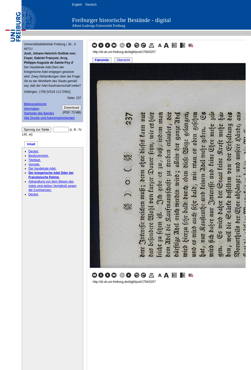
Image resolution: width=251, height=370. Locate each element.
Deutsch (91, 4)
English (77, 4)
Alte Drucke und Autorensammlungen (49, 118)
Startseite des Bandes (39, 113)
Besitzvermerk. (38, 156)
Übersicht (123, 60)
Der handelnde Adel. (42, 168)
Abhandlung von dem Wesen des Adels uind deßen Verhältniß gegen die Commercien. (52, 186)
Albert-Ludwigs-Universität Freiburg (98, 26)
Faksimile (102, 60)
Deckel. (33, 151)
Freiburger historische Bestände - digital (121, 20)
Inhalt (31, 144)
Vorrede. (34, 164)
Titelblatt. (34, 160)
